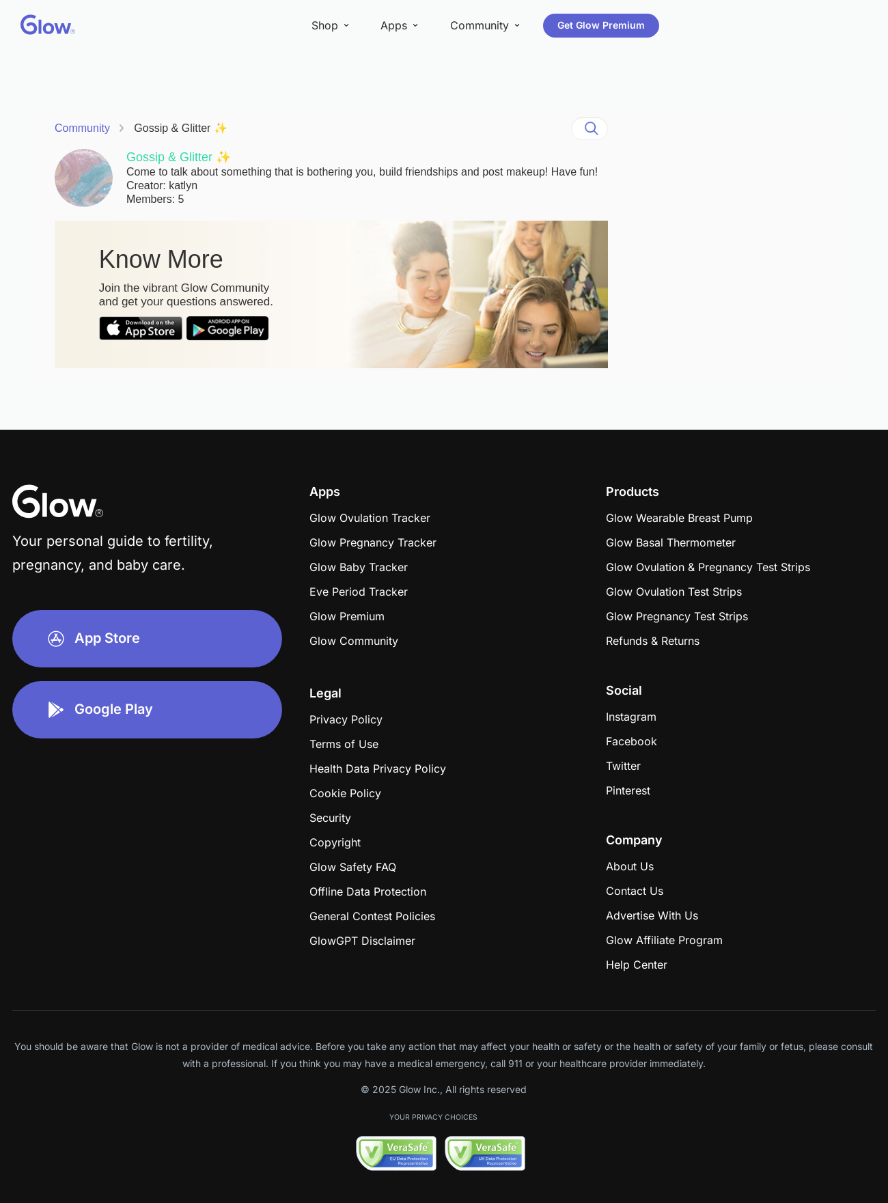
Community (82, 128)
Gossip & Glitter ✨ (180, 128)
